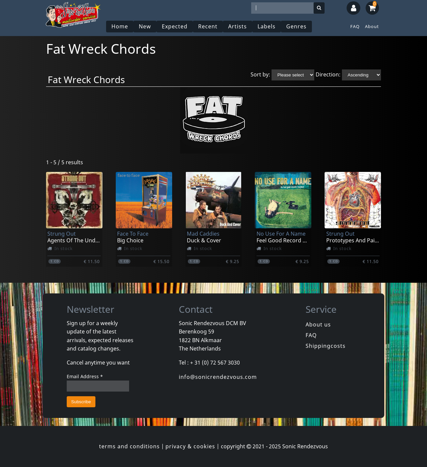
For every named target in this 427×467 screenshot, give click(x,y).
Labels (267, 26)
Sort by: (260, 74)
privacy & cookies (190, 446)
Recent (208, 26)
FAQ (355, 26)
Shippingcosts (326, 345)
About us (318, 324)
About (372, 26)
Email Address (85, 376)
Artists (237, 26)
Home (119, 26)
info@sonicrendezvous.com (218, 377)
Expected (174, 26)
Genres (296, 26)
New (145, 26)
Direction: (328, 74)
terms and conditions (129, 446)
